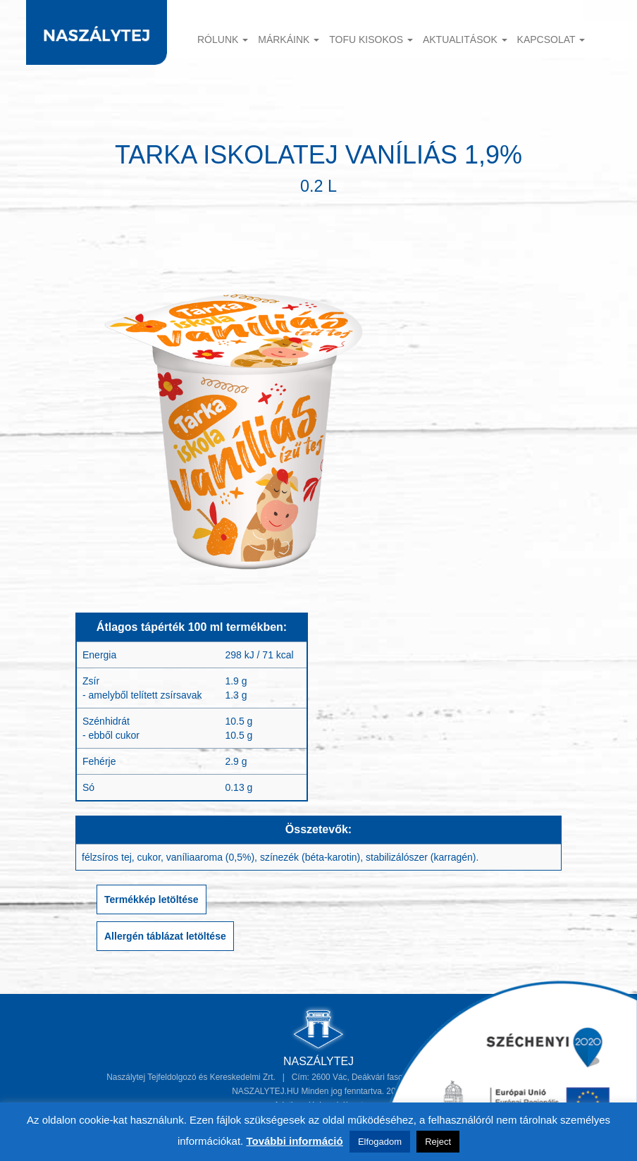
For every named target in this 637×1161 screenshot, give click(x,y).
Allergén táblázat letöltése (165, 936)
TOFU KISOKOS (371, 39)
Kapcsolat (551, 39)
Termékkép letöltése (151, 899)
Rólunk (222, 39)
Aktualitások (465, 39)
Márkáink (288, 39)
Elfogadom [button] (380, 1141)
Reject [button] (438, 1141)
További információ (294, 1141)
